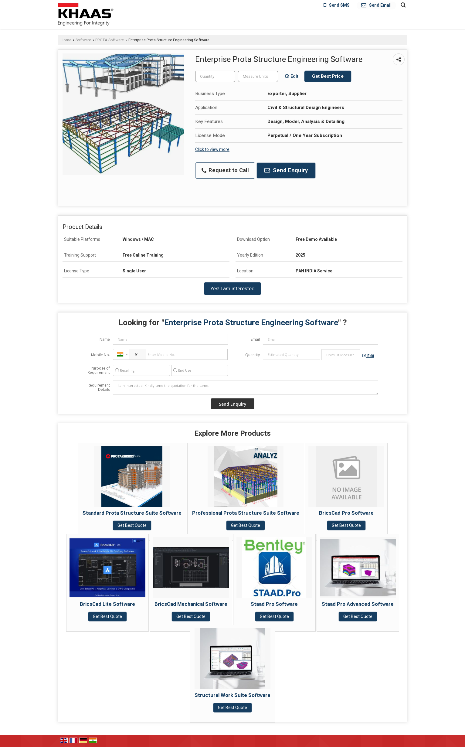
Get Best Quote (132, 525)
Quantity (252, 354)
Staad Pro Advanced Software (358, 604)
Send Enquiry (286, 170)
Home (66, 40)
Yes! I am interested (232, 288)
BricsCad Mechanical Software (190, 604)
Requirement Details (99, 387)
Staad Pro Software (274, 604)
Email (255, 339)
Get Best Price (328, 76)
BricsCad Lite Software (107, 604)
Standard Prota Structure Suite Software (132, 513)
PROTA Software (109, 40)
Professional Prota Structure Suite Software (245, 513)
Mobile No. (100, 354)
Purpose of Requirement (99, 370)
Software (83, 40)
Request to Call (225, 170)
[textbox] (258, 76)
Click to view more (212, 149)
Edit (291, 76)
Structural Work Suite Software (232, 695)
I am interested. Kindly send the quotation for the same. (245, 387)
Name (105, 339)
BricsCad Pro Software (346, 513)
